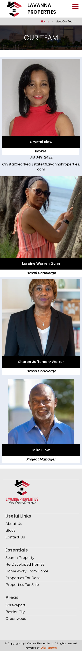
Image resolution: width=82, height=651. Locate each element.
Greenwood (15, 619)
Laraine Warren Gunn (41, 263)
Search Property (19, 558)
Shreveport (15, 605)
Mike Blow (41, 449)
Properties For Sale (22, 585)
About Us (13, 524)
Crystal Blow (41, 141)
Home (45, 21)
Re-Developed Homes (24, 564)
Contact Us (15, 537)
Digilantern (49, 647)
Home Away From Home (26, 571)
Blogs (10, 530)
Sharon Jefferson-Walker (41, 361)
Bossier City (15, 612)
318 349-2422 (41, 157)
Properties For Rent (22, 578)
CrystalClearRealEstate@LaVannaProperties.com (41, 167)
